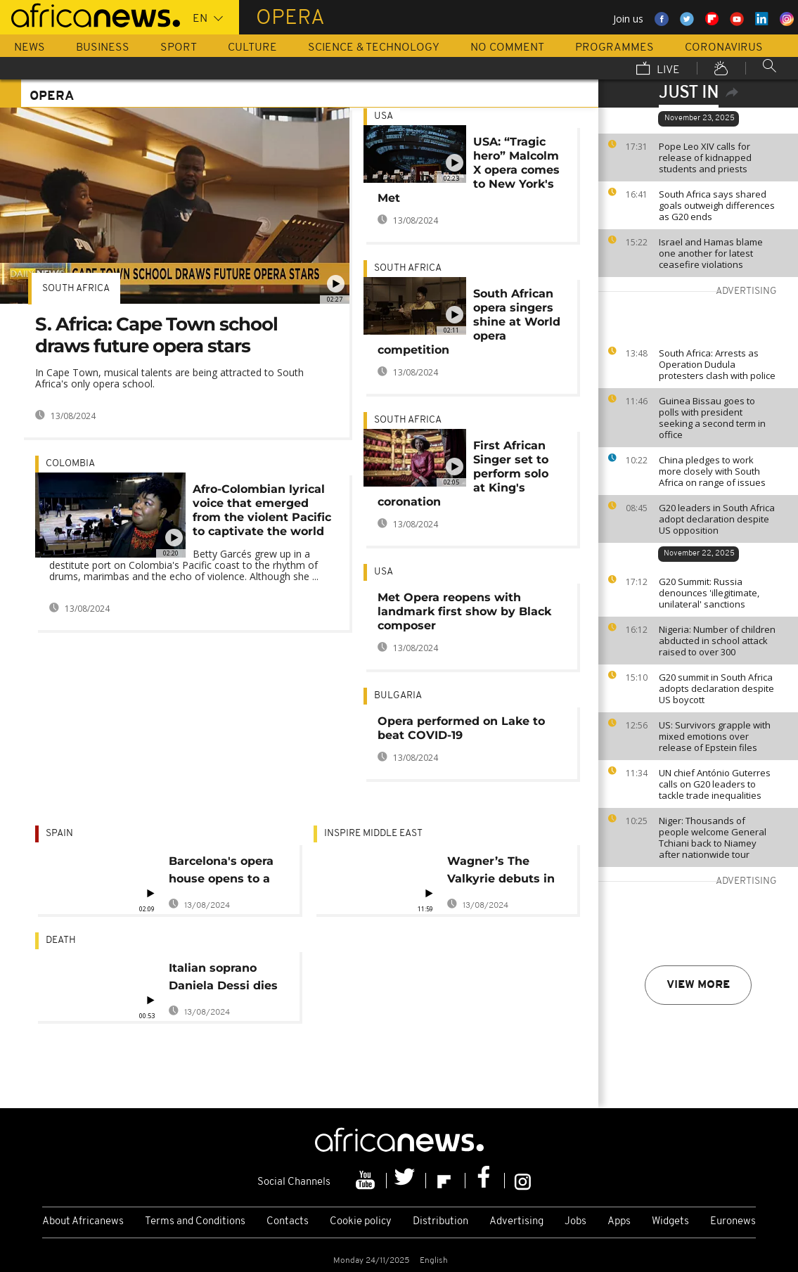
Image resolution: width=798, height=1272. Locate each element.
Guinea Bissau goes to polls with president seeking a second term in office (712, 417)
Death (61, 940)
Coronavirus (724, 47)
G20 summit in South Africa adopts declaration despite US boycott (716, 688)
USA (383, 116)
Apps (619, 1221)
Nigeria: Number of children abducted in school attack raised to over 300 (717, 640)
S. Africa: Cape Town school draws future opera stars (156, 335)
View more (698, 985)
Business (102, 47)
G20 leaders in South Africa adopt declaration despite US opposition (717, 519)
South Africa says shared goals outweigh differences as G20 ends (717, 205)
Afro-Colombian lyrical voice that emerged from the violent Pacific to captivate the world (262, 510)
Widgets (670, 1221)
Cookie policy (361, 1221)
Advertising (516, 1221)
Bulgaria (398, 695)
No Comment (507, 47)
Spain (59, 833)
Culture (252, 47)
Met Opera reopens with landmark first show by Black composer (464, 611)
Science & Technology (373, 47)
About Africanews (83, 1221)
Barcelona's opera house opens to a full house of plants (226, 872)
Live (658, 69)
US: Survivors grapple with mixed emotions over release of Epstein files (715, 736)
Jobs (575, 1221)
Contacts (287, 1221)
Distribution (440, 1221)
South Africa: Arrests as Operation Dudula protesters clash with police (717, 364)
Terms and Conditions (195, 1221)
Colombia (70, 463)
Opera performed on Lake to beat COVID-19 (461, 728)
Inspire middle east (373, 833)
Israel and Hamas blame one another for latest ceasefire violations (711, 253)
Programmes (614, 47)
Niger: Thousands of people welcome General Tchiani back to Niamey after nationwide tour (712, 837)
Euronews (733, 1221)
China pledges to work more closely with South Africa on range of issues (712, 471)
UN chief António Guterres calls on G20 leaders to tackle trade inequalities (715, 784)
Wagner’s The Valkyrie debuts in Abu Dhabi (501, 872)
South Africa (76, 288)
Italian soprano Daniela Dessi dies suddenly (223, 979)
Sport (178, 47)
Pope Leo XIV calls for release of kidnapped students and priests (705, 157)
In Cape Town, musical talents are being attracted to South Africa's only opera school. (169, 378)
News (29, 47)
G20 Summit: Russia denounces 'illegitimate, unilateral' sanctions (709, 593)
